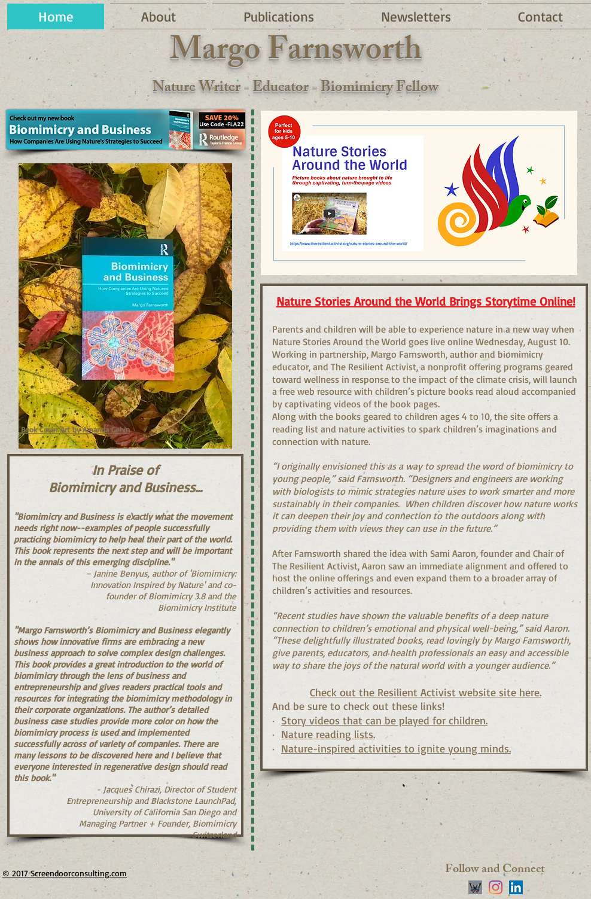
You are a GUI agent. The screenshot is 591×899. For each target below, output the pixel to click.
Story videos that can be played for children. (384, 720)
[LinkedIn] (516, 887)
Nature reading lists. (328, 733)
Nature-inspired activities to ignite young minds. (396, 748)
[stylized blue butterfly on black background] (475, 887)
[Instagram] (495, 887)
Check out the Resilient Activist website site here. (425, 692)
